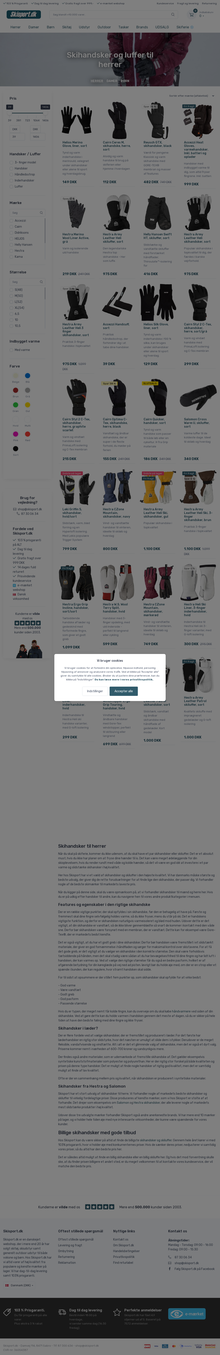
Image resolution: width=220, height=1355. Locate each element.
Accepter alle (123, 691)
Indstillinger (95, 691)
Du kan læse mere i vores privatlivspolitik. (124, 679)
